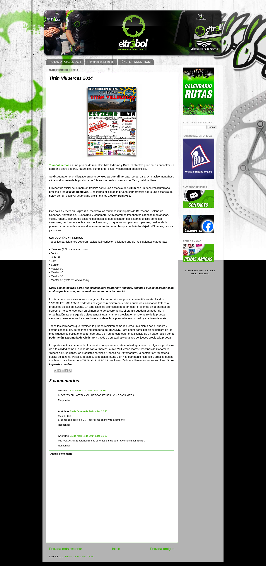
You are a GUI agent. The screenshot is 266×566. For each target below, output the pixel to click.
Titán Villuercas (59, 165)
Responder (64, 400)
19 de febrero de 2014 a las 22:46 (89, 411)
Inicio (116, 549)
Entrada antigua (162, 549)
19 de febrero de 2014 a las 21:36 (87, 390)
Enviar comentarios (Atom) (79, 556)
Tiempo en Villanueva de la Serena (200, 272)
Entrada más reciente (65, 549)
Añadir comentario (61, 453)
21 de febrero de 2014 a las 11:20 (89, 435)
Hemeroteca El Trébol (100, 61)
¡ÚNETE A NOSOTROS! (136, 61)
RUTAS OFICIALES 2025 (65, 61)
